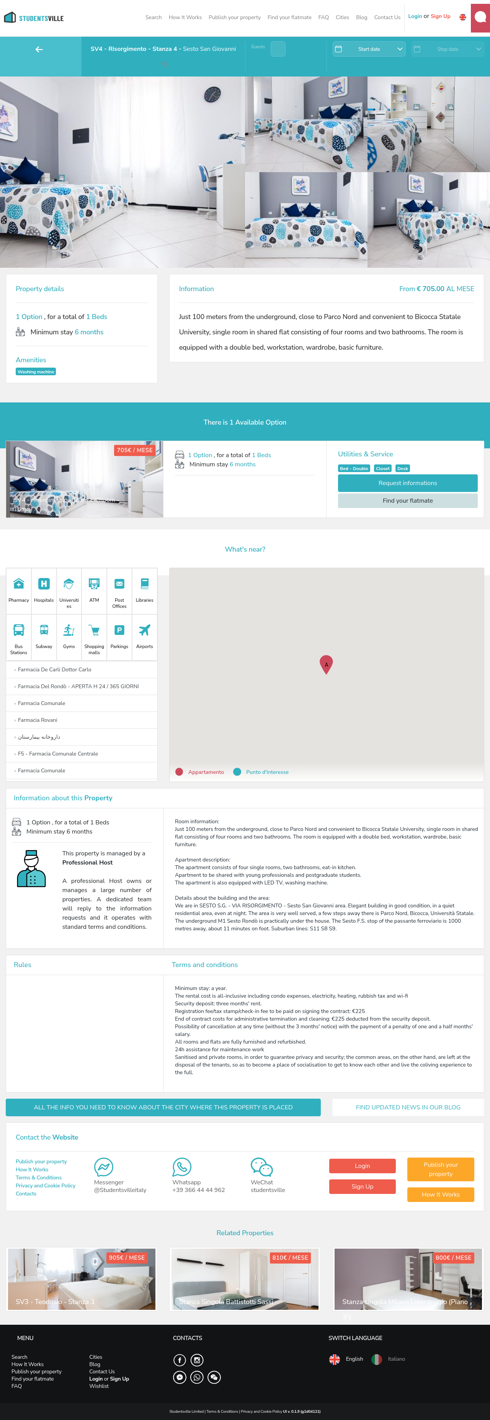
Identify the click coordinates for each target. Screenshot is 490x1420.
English (345, 1359)
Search (153, 17)
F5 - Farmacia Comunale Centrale (56, 753)
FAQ (323, 17)
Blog (362, 17)
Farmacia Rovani (35, 720)
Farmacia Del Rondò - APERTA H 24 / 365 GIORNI (76, 686)
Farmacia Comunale (39, 703)
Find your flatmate (290, 17)
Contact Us (387, 17)
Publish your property (235, 17)
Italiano (388, 1359)
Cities (342, 17)
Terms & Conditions (39, 1177)
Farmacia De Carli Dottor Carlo (52, 669)
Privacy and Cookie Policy (45, 1185)
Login (362, 1166)
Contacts (26, 1193)
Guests (258, 47)
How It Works (185, 17)
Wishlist (98, 1386)
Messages (480, 17)
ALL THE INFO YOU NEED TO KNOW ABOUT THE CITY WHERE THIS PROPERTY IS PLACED (163, 1107)
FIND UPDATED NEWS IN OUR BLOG (408, 1107)
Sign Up (362, 1186)
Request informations (408, 483)
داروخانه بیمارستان (37, 737)
